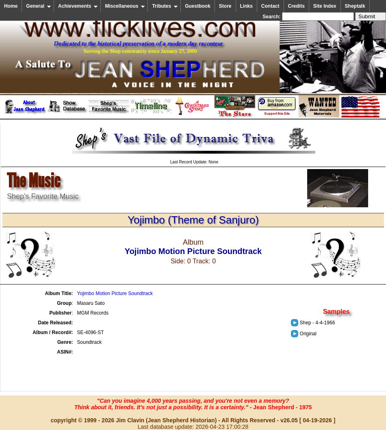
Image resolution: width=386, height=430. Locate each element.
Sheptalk (355, 6)
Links (246, 6)
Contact (270, 6)
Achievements (78, 6)
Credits (296, 6)
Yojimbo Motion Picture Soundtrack (115, 293)
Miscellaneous (125, 6)
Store (225, 6)
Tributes (165, 6)
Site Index (324, 6)
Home (10, 6)
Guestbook (197, 6)
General (38, 6)
